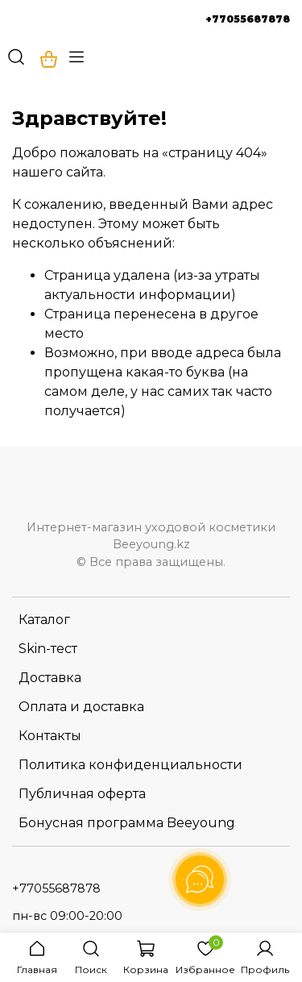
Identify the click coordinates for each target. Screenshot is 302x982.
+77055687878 (247, 19)
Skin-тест (48, 648)
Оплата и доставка (81, 706)
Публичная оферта (82, 793)
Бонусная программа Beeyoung (127, 822)
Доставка (50, 677)
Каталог (44, 619)
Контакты (50, 735)
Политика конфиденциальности (130, 764)
